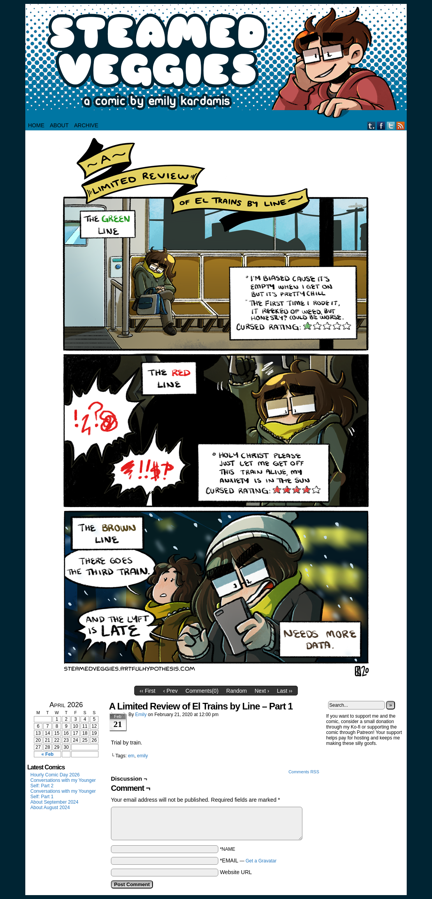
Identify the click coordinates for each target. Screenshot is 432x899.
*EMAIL (248, 860)
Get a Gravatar (261, 861)
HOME (36, 125)
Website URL (236, 872)
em (131, 756)
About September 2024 (54, 802)
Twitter (391, 125)
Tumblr (371, 125)
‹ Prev (170, 691)
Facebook (381, 125)
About (59, 125)
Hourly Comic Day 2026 (55, 775)
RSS (401, 125)
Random (236, 691)
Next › (262, 691)
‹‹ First (147, 691)
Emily (140, 714)
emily (142, 756)
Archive (86, 125)
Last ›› (285, 691)
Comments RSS (303, 771)
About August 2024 (50, 807)
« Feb (47, 754)
